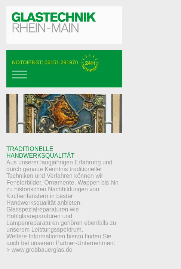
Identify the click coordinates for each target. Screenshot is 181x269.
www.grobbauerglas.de (42, 250)
